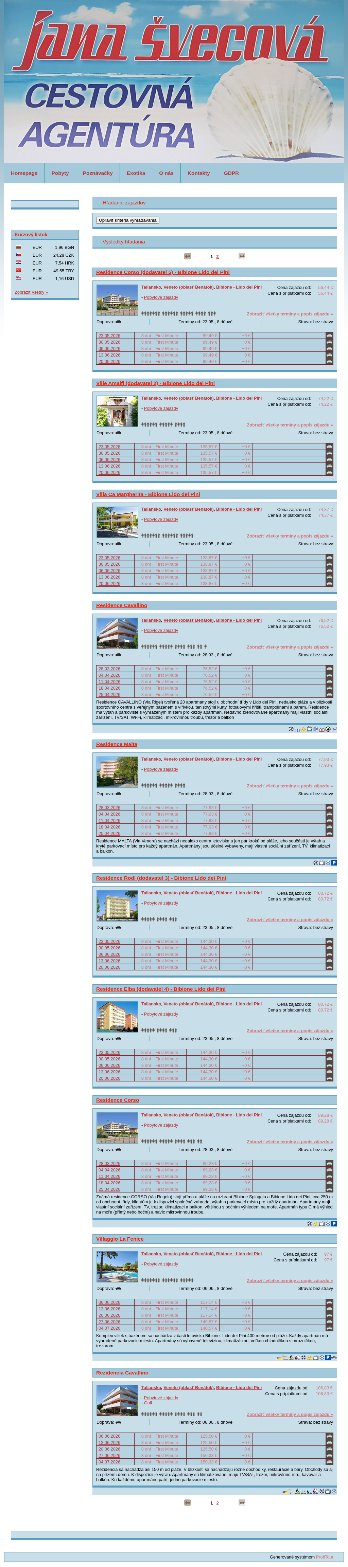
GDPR (231, 173)
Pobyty (60, 173)
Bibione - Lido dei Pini (239, 287)
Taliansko (151, 287)
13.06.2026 (109, 355)
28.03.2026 (109, 668)
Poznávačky (98, 173)
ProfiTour (324, 1557)
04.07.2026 (109, 1328)
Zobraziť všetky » (31, 292)
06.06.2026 (109, 348)
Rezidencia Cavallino (122, 1372)
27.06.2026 (109, 1321)
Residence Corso (117, 1100)
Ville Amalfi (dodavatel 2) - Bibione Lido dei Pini (155, 383)
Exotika (136, 173)
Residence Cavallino (121, 605)
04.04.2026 (109, 675)
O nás (166, 173)
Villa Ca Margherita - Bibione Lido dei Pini (148, 494)
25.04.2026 (109, 694)
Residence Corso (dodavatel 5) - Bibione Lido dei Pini (163, 272)
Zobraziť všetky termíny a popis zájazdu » (290, 313)
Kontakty (199, 173)
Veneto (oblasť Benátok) (188, 287)
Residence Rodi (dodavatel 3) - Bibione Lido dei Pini (161, 878)
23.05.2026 (109, 335)
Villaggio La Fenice (120, 1239)
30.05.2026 (109, 342)
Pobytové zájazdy (161, 297)
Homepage (24, 173)
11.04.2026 (109, 681)
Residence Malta (116, 744)
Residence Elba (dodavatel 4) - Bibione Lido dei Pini (161, 989)
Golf (148, 1402)
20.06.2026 (109, 361)
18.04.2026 (109, 688)
